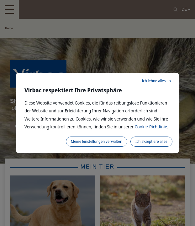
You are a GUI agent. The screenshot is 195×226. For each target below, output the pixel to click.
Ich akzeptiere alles (151, 141)
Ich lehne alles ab (156, 80)
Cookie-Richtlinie (151, 127)
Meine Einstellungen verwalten (96, 141)
